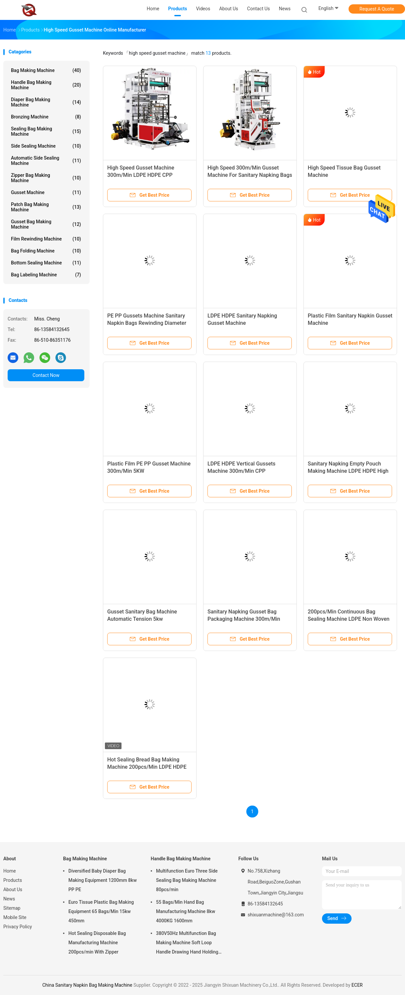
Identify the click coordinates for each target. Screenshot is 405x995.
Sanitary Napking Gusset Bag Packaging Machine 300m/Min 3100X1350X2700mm (243, 618)
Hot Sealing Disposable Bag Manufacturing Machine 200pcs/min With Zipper (97, 943)
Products (12, 880)
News (9, 898)
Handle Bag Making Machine (46, 85)
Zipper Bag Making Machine (46, 178)
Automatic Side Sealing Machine (46, 160)
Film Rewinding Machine (46, 239)
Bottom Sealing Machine (46, 262)
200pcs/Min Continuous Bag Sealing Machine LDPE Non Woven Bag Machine (348, 618)
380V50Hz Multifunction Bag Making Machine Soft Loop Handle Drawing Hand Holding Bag (187, 944)
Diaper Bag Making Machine (46, 102)
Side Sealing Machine (46, 146)
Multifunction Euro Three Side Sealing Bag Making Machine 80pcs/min (187, 880)
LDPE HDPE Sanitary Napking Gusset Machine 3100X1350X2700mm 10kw (242, 323)
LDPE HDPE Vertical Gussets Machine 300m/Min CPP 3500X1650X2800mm (241, 471)
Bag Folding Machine (46, 251)
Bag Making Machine (46, 70)
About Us (12, 889)
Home (9, 871)
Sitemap (11, 908)
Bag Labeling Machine (46, 274)
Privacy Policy (17, 926)
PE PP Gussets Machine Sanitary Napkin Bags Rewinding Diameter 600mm (146, 323)
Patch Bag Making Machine (46, 207)
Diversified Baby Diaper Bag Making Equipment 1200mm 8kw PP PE (102, 880)
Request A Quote (377, 9)
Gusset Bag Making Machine (46, 224)
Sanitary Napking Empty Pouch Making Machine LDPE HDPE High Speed (348, 471)
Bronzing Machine (46, 116)
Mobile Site (15, 917)
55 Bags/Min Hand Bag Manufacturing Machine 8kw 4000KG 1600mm (185, 911)
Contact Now (46, 375)
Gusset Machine (46, 192)
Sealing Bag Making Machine (46, 131)
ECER (357, 985)
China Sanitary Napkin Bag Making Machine (87, 985)
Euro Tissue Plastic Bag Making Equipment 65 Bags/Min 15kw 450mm (101, 911)
